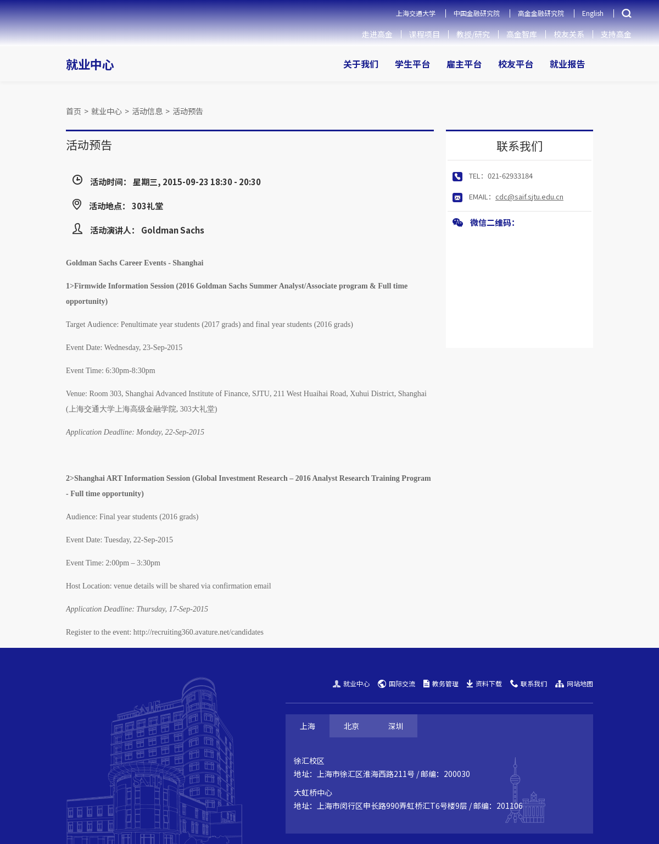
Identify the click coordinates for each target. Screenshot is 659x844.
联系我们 (528, 683)
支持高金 (616, 34)
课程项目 (424, 34)
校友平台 (515, 63)
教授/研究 (473, 34)
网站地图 (574, 683)
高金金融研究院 (541, 13)
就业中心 (90, 64)
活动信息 (147, 111)
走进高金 (377, 34)
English (593, 13)
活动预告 (187, 111)
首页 (73, 111)
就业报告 (567, 63)
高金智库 (521, 34)
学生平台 (412, 63)
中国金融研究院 (477, 13)
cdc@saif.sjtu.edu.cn (529, 196)
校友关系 (569, 34)
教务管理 (441, 683)
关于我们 (360, 63)
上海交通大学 (415, 13)
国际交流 (396, 683)
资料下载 (484, 683)
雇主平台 (464, 63)
